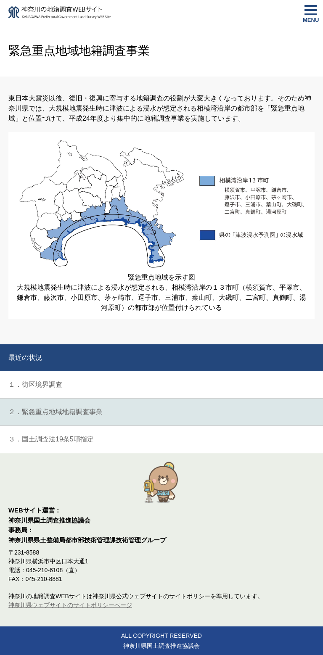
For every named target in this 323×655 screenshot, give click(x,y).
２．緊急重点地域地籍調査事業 (55, 411)
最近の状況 (25, 357)
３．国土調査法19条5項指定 (51, 439)
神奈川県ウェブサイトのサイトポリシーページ (70, 605)
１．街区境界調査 (35, 384)
